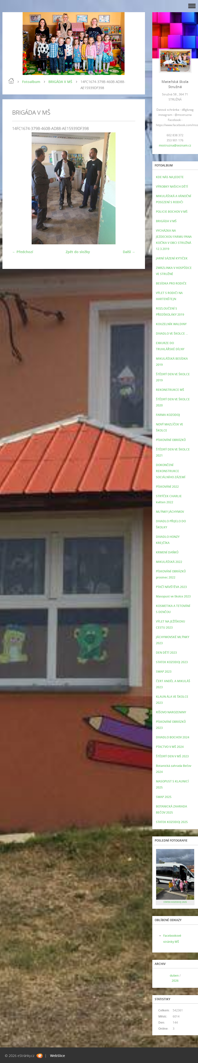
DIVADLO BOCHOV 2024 (172, 737)
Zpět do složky (78, 251)
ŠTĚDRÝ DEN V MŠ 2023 (172, 756)
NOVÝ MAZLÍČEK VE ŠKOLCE (169, 427)
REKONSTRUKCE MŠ (170, 390)
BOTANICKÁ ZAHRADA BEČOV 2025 (171, 809)
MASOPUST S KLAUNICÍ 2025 (172, 784)
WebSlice (57, 1055)
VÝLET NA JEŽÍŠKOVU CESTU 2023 (170, 624)
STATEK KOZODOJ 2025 (172, 822)
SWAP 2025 (163, 797)
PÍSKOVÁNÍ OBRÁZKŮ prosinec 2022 (171, 574)
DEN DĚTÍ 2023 (166, 653)
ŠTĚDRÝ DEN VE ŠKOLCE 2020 (173, 402)
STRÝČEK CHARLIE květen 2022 (169, 499)
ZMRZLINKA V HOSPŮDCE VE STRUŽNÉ (174, 271)
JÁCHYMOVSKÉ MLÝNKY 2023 (172, 640)
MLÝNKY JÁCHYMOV (170, 512)
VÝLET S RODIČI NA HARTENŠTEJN (169, 296)
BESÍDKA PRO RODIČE (171, 283)
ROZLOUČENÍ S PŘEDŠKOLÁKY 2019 (170, 311)
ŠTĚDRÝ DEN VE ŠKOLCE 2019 (173, 377)
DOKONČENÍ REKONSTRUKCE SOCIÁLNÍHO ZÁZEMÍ (170, 471)
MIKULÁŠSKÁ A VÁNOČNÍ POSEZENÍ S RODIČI (173, 199)
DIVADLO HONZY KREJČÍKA (168, 540)
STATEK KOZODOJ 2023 (172, 662)
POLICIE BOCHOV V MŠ (172, 212)
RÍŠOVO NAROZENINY (171, 712)
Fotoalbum (31, 81)
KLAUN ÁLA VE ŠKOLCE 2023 (172, 700)
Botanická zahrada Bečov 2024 (173, 769)
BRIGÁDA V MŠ (60, 81)
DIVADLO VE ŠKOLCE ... (172, 333)
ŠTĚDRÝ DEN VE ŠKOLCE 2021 (173, 452)
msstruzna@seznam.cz (175, 145)
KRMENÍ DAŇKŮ (167, 552)
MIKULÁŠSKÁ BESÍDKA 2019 (172, 362)
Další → (129, 251)
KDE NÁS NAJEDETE (170, 177)
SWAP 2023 (163, 671)
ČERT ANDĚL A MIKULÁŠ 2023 (173, 684)
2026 (175, 981)
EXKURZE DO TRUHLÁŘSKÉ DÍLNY (170, 346)
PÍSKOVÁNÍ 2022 (167, 487)
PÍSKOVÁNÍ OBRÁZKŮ (171, 440)
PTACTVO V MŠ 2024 (170, 747)
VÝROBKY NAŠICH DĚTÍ (172, 186)
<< (161, 978)
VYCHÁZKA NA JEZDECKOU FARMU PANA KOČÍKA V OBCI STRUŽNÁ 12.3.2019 (174, 240)
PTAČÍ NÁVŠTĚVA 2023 (171, 587)
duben (174, 975)
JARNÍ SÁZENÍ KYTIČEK (172, 258)
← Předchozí (22, 251)
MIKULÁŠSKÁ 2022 (169, 562)
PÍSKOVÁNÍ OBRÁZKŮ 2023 (171, 725)
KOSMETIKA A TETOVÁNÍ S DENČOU (173, 609)
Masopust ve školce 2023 (173, 596)
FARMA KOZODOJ (168, 415)
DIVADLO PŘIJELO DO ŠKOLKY (171, 524)
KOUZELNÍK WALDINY (171, 324)
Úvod (11, 81)
